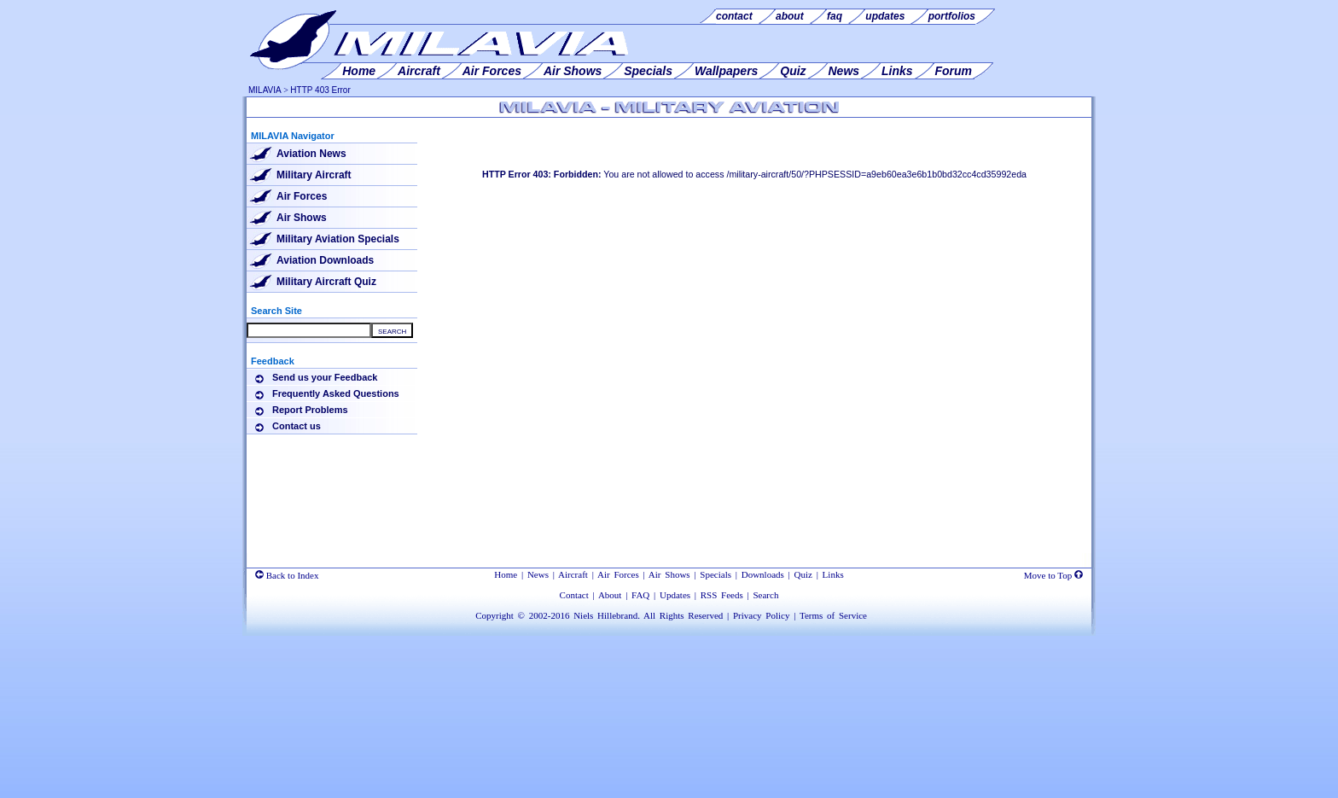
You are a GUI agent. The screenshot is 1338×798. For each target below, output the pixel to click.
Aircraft (573, 574)
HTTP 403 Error (320, 90)
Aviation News (311, 154)
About (610, 595)
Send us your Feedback (324, 377)
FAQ (640, 595)
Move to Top (1053, 575)
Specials (715, 574)
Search (765, 595)
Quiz (803, 574)
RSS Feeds (722, 595)
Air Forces (301, 196)
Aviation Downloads (325, 260)
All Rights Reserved (683, 615)
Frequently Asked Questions (335, 393)
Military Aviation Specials (337, 239)
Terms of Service (833, 615)
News (538, 574)
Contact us (296, 426)
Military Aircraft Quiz (326, 282)
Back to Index (286, 575)
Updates (675, 595)
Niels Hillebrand (605, 615)
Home (505, 574)
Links (833, 574)
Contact (574, 595)
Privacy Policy (761, 615)
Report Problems (310, 410)
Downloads (763, 574)
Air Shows (301, 218)
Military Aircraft (314, 175)
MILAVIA (265, 90)
